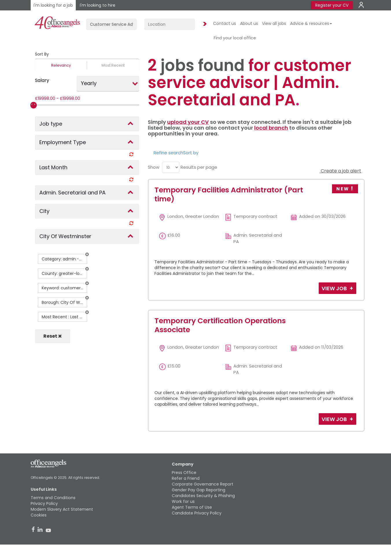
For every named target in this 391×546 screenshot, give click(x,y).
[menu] (170, 167)
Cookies (39, 515)
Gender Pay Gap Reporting (198, 490)
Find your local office (235, 38)
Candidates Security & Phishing (203, 496)
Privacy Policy (44, 503)
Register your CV (331, 5)
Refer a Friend (186, 478)
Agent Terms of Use (192, 507)
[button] (87, 254)
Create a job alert (340, 171)
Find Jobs (204, 24)
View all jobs (274, 23)
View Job (335, 288)
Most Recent (113, 65)
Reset (52, 336)
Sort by (190, 153)
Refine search (168, 153)
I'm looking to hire (97, 5)
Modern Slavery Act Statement (62, 509)
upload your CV (188, 122)
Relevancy (61, 65)
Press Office (184, 472)
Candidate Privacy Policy (197, 513)
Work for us (183, 501)
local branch (271, 127)
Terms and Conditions (53, 498)
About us (249, 23)
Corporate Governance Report (202, 484)
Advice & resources (311, 23)
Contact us (224, 23)
